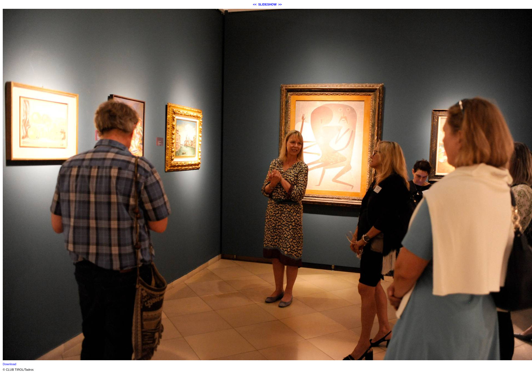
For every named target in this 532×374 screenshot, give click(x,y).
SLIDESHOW (267, 4)
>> (280, 4)
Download (9, 364)
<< (255, 4)
